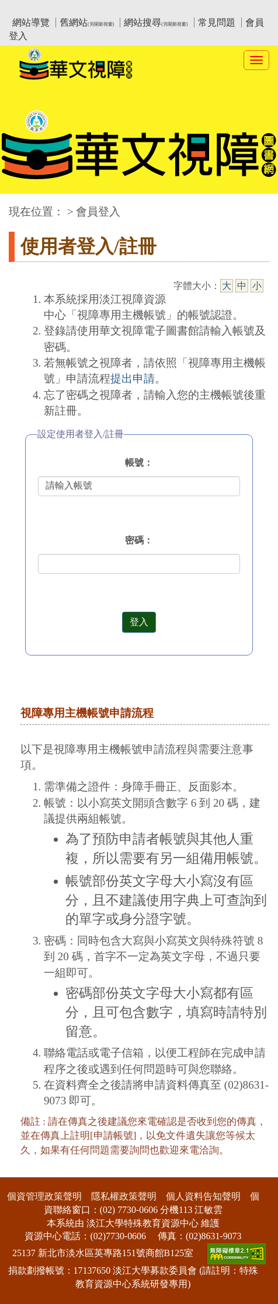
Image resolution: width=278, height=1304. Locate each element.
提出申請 (132, 378)
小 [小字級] (257, 286)
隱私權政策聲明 (124, 1196)
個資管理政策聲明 (44, 1196)
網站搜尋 (155, 22)
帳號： (139, 463)
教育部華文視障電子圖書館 (112, 9)
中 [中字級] (241, 286)
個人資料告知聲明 (203, 1196)
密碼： (139, 540)
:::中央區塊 (22, 206)
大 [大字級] (226, 286)
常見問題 (216, 22)
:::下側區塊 (22, 1169)
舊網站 (87, 22)
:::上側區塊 (31, 9)
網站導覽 (31, 22)
